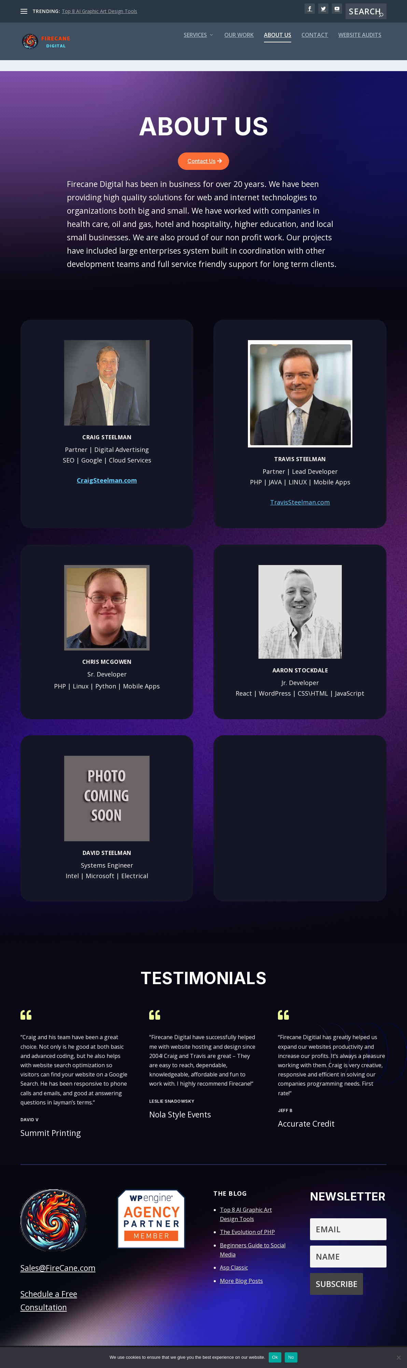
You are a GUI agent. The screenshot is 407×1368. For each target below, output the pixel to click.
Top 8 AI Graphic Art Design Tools (99, 11)
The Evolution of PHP (247, 1234)
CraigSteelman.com (107, 482)
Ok (275, 1357)
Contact (314, 48)
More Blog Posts (241, 1283)
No (291, 1357)
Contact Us (201, 163)
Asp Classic (234, 1269)
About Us (277, 48)
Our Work (239, 48)
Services (195, 48)
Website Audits (359, 48)
